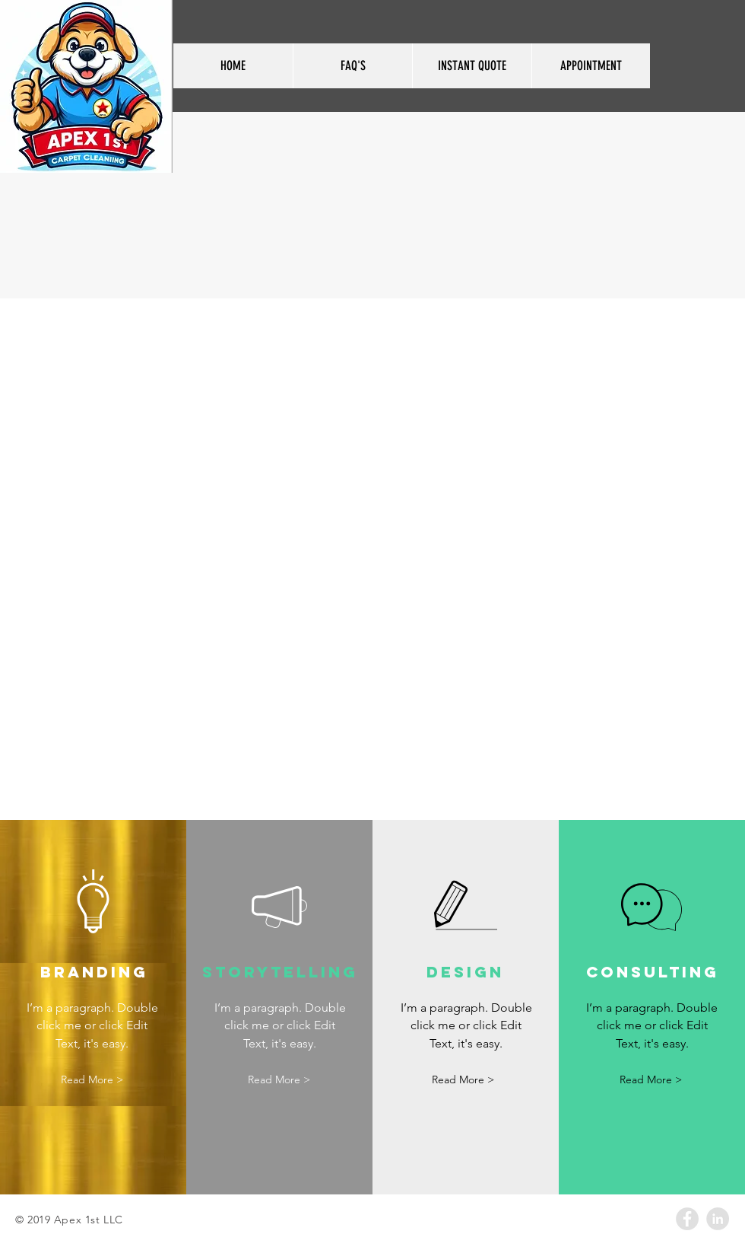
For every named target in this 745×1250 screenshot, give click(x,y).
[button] (92, 1080)
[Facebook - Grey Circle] (687, 1218)
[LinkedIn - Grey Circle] (717, 1218)
